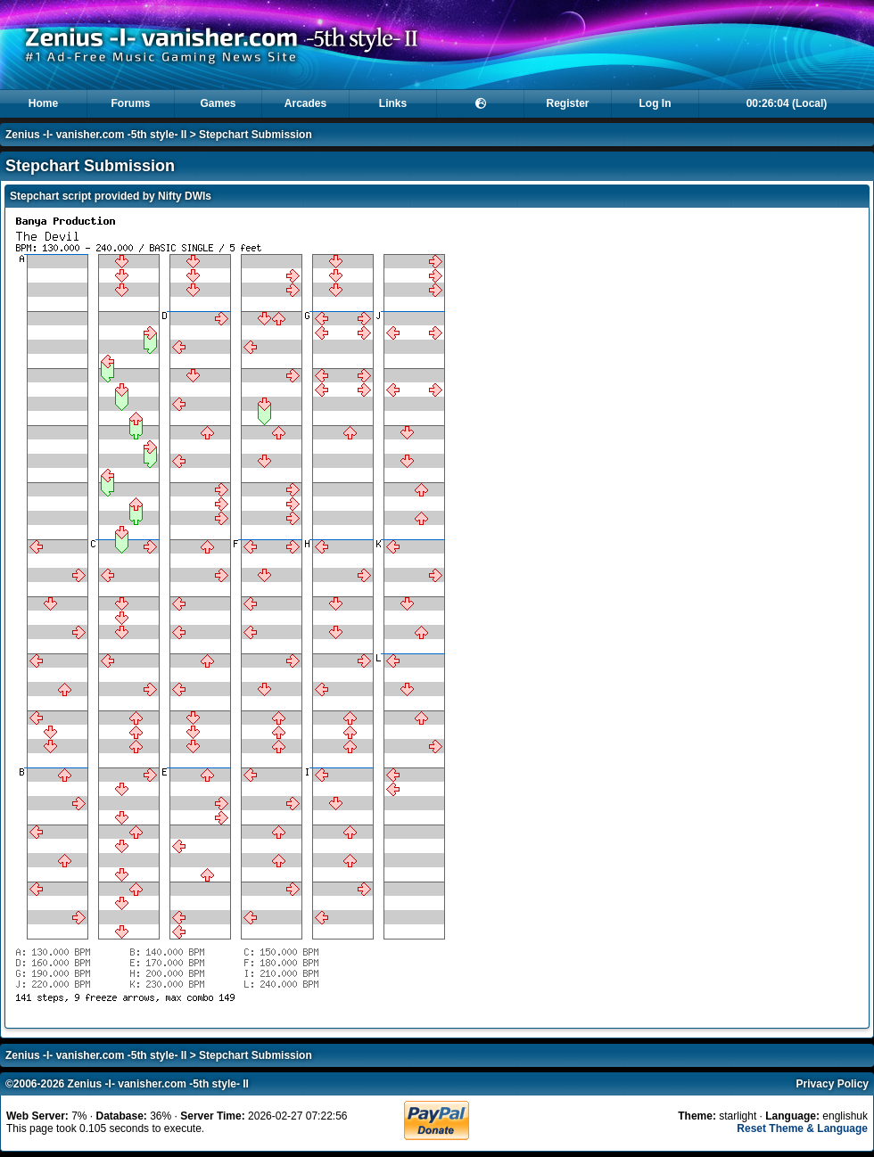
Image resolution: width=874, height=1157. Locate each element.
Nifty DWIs (184, 196)
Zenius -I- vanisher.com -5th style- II (95, 134)
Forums (130, 103)
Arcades (305, 103)
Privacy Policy (832, 1084)
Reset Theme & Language (802, 1128)
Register (567, 103)
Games (217, 103)
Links (393, 103)
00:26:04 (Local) (787, 103)
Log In (655, 103)
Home (43, 103)
